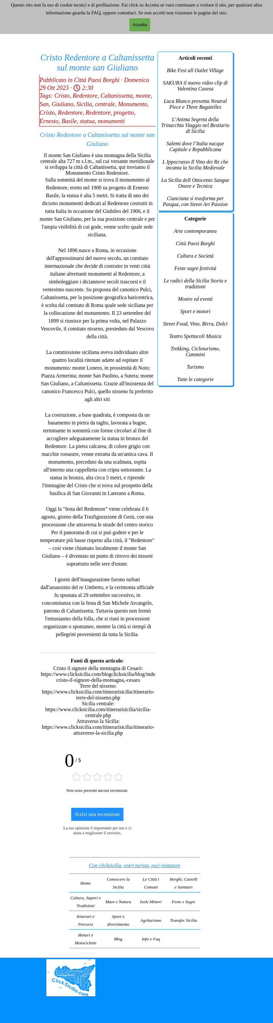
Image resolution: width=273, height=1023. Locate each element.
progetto (124, 112)
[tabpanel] (134, 902)
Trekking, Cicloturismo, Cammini (195, 351)
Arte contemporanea (195, 231)
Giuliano (62, 104)
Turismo (195, 367)
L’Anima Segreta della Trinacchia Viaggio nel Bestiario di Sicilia (195, 125)
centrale (105, 104)
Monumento (132, 104)
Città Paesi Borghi (195, 243)
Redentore (84, 95)
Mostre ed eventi (195, 299)
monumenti (111, 121)
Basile (69, 121)
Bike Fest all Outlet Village (195, 70)
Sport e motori (195, 311)
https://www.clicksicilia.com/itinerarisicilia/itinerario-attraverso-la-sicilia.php (98, 730)
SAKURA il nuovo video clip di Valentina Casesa (195, 85)
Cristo (62, 95)
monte (143, 95)
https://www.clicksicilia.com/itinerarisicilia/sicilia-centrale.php (98, 712)
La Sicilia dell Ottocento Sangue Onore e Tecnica (195, 183)
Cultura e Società (195, 256)
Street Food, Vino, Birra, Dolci (195, 324)
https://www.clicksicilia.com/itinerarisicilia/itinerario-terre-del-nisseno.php (98, 694)
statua (87, 121)
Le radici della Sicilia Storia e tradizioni (195, 283)
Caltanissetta (117, 95)
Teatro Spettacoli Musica (195, 336)
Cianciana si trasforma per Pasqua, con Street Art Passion (195, 201)
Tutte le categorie (195, 379)
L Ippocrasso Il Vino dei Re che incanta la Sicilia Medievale (195, 164)
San (44, 104)
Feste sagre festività (195, 268)
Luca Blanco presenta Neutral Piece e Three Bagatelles (195, 104)
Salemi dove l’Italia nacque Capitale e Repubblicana (195, 146)
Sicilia (84, 104)
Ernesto (49, 121)
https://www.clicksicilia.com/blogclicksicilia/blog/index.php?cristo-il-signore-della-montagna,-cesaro (105, 677)
